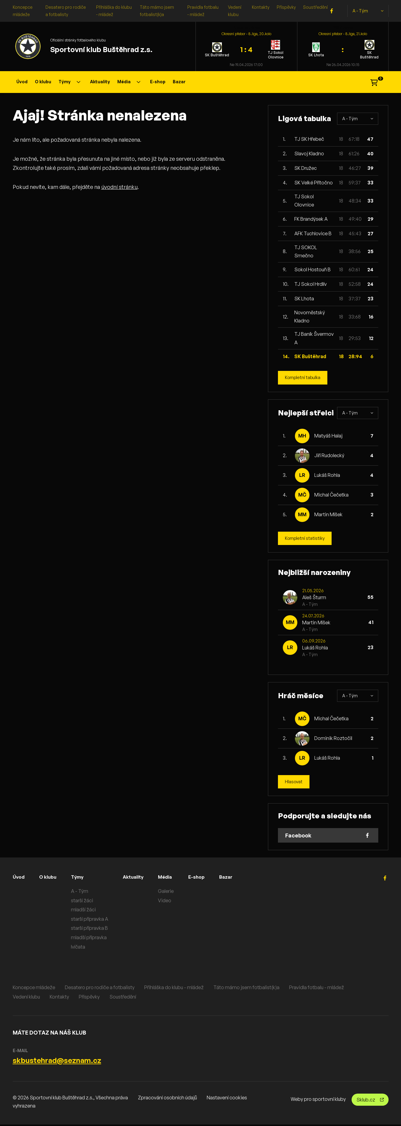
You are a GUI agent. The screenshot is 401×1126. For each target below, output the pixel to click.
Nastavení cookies (227, 1099)
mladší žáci (88, 911)
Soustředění (315, 7)
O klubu (43, 81)
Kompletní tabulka (304, 378)
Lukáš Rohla (327, 476)
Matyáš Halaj (328, 436)
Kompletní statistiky (306, 539)
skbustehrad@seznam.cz (57, 1061)
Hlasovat (294, 783)
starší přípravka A (94, 920)
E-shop (157, 81)
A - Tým (368, 11)
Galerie (175, 893)
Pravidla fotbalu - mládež (316, 989)
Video (173, 902)
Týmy (69, 81)
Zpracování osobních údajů (167, 1099)
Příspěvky (286, 7)
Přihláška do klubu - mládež (174, 989)
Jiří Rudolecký (329, 456)
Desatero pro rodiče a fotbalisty (100, 989)
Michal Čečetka (331, 495)
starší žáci (87, 902)
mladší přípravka (94, 939)
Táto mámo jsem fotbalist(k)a (246, 989)
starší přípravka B (94, 929)
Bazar (179, 81)
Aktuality (100, 81)
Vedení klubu (26, 998)
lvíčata (83, 948)
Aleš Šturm (314, 598)
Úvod (22, 81)
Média (128, 81)
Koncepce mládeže (34, 989)
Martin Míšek (328, 515)
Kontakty (260, 7)
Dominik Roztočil (333, 739)
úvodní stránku (119, 186)
